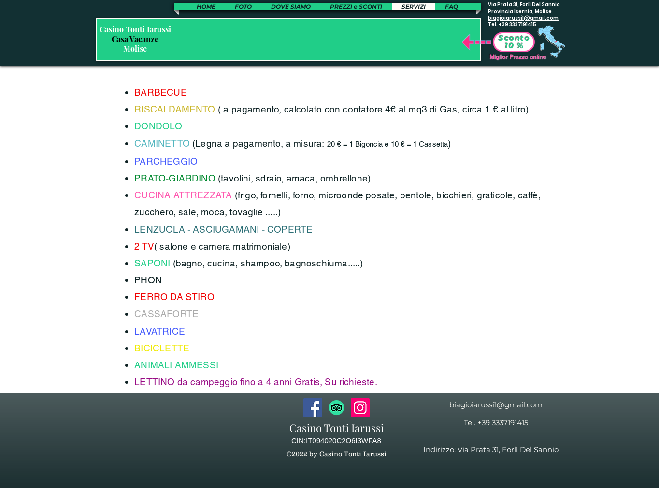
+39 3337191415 (502, 422)
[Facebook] (312, 407)
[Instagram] (360, 407)
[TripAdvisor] (336, 407)
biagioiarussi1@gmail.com (523, 18)
